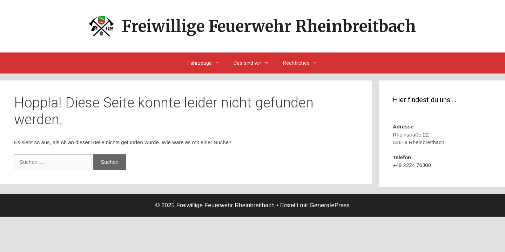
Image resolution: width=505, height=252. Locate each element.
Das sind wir (255, 63)
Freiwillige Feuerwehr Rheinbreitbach (269, 26)
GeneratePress (330, 205)
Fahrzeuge (207, 63)
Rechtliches (303, 63)
